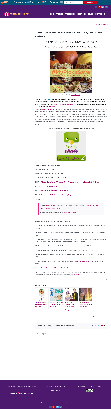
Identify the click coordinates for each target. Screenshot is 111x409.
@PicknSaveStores (53, 186)
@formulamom (72, 182)
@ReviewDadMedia (84, 182)
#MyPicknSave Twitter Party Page (61, 195)
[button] (55, 2)
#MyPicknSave (50, 205)
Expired (68, 316)
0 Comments (98, 316)
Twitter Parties (46, 99)
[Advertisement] (16, 34)
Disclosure (76, 274)
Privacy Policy (81, 386)
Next (104, 24)
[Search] (104, 14)
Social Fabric (77, 316)
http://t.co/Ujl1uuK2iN (94, 205)
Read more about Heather (15, 386)
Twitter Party (90, 316)
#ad (41, 208)
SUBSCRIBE (90, 2)
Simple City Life (75, 95)
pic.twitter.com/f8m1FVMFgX (51, 208)
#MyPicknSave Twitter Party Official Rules (54, 190)
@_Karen (96, 182)
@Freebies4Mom (61, 182)
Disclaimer (98, 386)
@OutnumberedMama (48, 182)
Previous (99, 24)
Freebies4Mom (40, 316)
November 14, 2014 (70, 212)
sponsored (84, 316)
